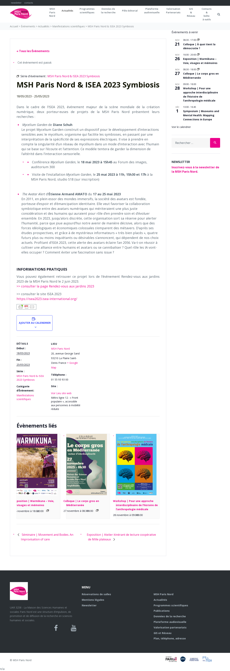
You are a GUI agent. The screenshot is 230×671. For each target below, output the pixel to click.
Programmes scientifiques (87, 10)
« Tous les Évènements (33, 51)
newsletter (16, 2)
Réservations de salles (96, 594)
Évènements (28, 26)
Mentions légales (93, 599)
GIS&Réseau (191, 12)
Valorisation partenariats (170, 627)
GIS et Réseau (162, 633)
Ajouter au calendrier (34, 322)
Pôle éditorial (130, 10)
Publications (162, 610)
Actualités (67, 10)
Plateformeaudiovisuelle (152, 10)
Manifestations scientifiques (68, 26)
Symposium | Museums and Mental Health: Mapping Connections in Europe (201, 115)
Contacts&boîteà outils (206, 14)
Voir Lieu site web (61, 393)
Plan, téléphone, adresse (170, 638)
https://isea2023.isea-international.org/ (47, 299)
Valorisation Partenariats (173, 10)
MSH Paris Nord (60, 348)
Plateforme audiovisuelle (170, 622)
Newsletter (89, 605)
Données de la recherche (170, 616)
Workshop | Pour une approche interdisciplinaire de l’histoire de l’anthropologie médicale (135, 505)
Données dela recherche (108, 10)
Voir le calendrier (181, 127)
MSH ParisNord (52, 12)
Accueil (14, 26)
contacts (28, 2)
